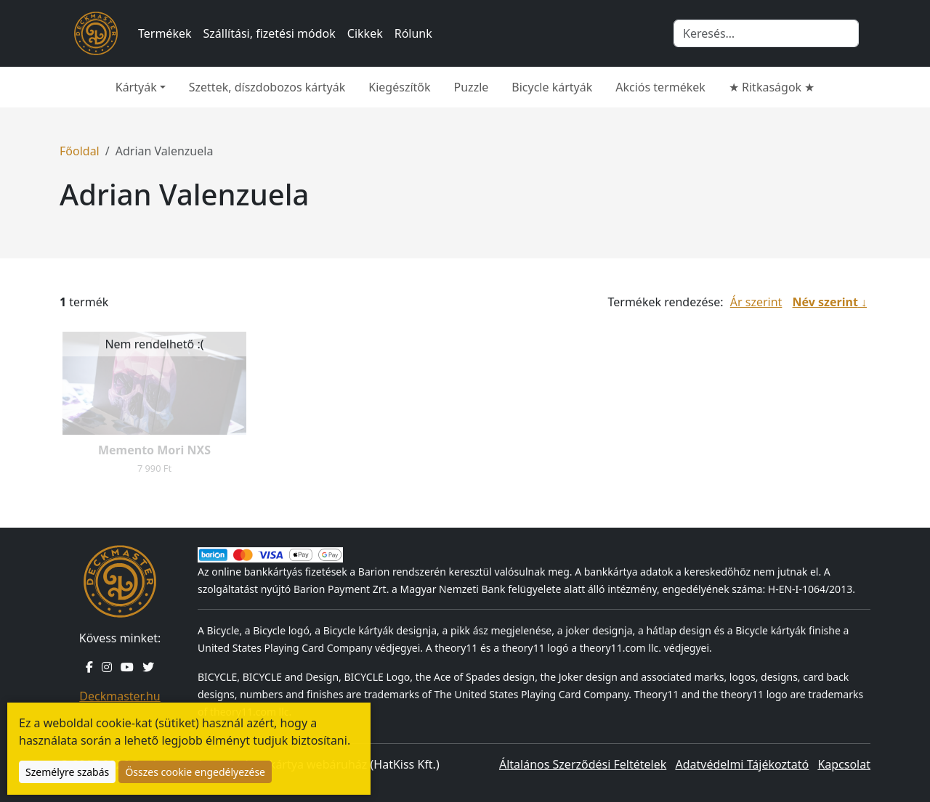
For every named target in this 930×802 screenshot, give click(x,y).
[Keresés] (766, 33)
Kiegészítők (399, 87)
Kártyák (136, 87)
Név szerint (825, 302)
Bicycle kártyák (552, 87)
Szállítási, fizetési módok (269, 33)
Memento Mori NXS (154, 450)
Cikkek (365, 33)
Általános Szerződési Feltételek (582, 764)
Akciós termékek (660, 87)
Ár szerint (756, 302)
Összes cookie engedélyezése (195, 772)
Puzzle (471, 87)
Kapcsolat (843, 764)
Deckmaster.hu (119, 696)
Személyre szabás (67, 772)
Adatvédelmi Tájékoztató (742, 764)
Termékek (165, 33)
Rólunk (413, 33)
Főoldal (80, 151)
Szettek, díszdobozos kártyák (267, 87)
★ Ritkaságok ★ (771, 87)
